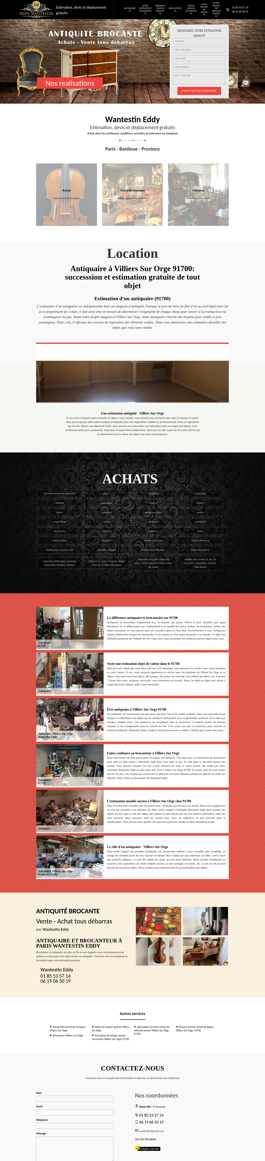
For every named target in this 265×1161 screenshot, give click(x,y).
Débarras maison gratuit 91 (160, 9)
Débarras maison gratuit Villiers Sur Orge (110, 1028)
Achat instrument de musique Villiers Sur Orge (67, 1028)
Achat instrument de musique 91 (145, 9)
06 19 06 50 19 (240, 11)
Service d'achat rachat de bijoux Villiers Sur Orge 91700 (195, 1028)
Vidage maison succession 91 (191, 9)
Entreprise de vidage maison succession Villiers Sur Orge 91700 (110, 1037)
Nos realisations (69, 83)
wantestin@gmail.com (149, 1131)
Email (39, 1106)
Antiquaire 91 (129, 9)
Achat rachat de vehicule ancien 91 (216, 9)
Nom (39, 1092)
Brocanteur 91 (175, 9)
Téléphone (42, 1119)
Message (41, 1133)
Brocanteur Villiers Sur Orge (66, 1035)
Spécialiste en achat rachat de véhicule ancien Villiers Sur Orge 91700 (151, 1030)
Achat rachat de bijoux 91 (204, 9)
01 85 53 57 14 (240, 7)
